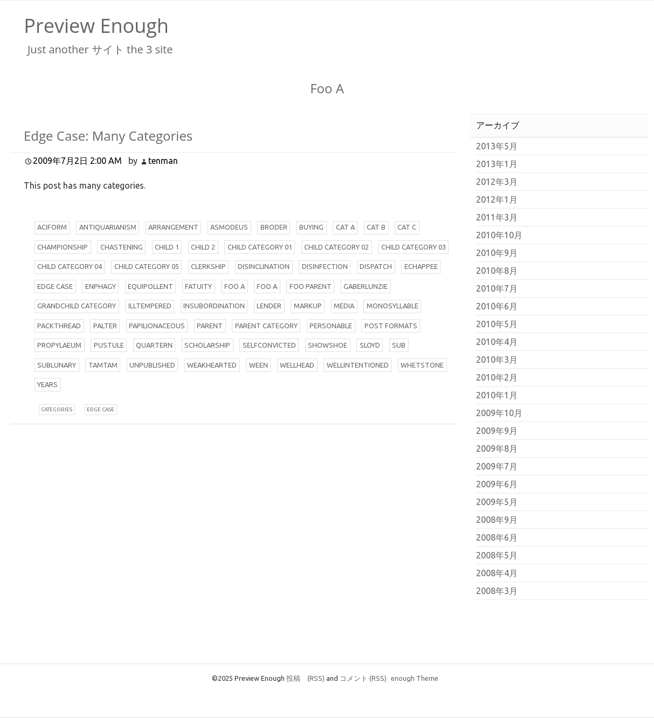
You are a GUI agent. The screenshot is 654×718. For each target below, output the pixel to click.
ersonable (330, 325)
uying (311, 227)
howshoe (327, 345)
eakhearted (212, 365)
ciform (52, 227)
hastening (121, 247)
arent (210, 325)
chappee (421, 266)
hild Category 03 (413, 247)
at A (345, 227)
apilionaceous (157, 325)
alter (105, 325)
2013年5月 (497, 146)
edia (344, 305)
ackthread (59, 325)
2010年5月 (497, 324)
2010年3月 (497, 359)
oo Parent (311, 286)
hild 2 (203, 247)
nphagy (100, 286)
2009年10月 (499, 413)
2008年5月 (497, 555)
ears (47, 384)
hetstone (422, 365)
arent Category (266, 325)
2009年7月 (497, 466)
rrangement (173, 227)
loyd (370, 345)
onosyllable (392, 305)
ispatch (376, 266)
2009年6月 (497, 484)
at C (406, 227)
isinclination (264, 266)
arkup (308, 305)
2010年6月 (497, 306)
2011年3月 (497, 217)
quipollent (150, 286)
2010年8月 (497, 270)
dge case (100, 409)
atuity (198, 286)
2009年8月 (497, 448)
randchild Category (76, 305)
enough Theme (414, 678)
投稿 (305, 678)
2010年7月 (497, 288)
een (258, 365)
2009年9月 (497, 431)
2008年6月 (497, 537)
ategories (56, 409)
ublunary (56, 365)
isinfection (325, 266)
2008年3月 (497, 591)
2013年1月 (497, 164)
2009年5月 (497, 502)
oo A (234, 286)
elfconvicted (269, 345)
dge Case (55, 286)
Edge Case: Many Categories (108, 135)
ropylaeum (59, 345)
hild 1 (167, 247)
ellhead (297, 365)
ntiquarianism (107, 227)
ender (269, 305)
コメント (363, 678)
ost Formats (390, 325)
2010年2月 (497, 377)
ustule (109, 345)
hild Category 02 (336, 247)
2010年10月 (499, 235)
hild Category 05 (146, 266)
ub (398, 345)
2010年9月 (497, 253)
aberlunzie (365, 286)
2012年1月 (497, 199)
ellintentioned (358, 365)
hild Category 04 (69, 266)
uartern (154, 345)
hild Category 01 (260, 247)
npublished (152, 365)
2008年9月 (497, 519)
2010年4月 (497, 342)
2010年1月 (497, 395)
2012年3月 (497, 182)
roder (273, 227)
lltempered (149, 305)
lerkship (208, 266)
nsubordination (214, 305)
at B (376, 227)
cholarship (207, 345)
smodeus (229, 227)
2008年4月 (497, 573)
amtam (103, 365)
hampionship (62, 247)
